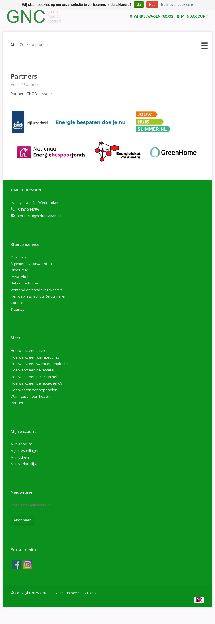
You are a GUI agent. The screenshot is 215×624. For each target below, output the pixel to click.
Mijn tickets (20, 457)
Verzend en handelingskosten (36, 289)
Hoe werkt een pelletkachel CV (36, 383)
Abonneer (22, 520)
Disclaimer (19, 269)
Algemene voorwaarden (31, 263)
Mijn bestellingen (25, 450)
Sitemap (18, 309)
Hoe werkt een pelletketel (32, 369)
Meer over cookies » (177, 5)
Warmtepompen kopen (30, 396)
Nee (152, 5)
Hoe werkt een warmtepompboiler (40, 363)
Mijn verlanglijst (24, 463)
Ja (139, 5)
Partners (31, 84)
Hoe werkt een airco (28, 350)
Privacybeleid (22, 276)
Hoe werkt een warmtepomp (35, 357)
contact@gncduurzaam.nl (39, 215)
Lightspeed (96, 592)
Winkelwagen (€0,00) (151, 16)
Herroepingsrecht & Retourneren (39, 296)
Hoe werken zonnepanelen (34, 389)
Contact (17, 302)
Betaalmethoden (25, 283)
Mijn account (192, 16)
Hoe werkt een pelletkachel (34, 376)
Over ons (18, 257)
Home (16, 84)
